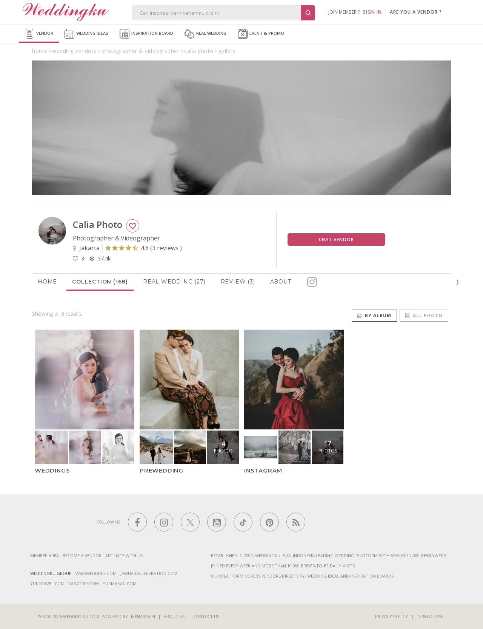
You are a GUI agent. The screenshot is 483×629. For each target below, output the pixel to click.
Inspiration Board (146, 34)
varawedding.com (96, 573)
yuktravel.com (47, 583)
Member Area (44, 555)
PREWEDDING (161, 470)
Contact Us (206, 616)
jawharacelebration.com (148, 573)
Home (47, 281)
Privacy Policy (391, 616)
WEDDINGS (52, 470)
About (280, 281)
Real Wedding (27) (174, 281)
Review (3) (238, 281)
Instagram (263, 470)
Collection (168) (100, 281)
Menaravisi (143, 616)
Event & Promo (261, 34)
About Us (174, 616)
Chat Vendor (336, 239)
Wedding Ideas (86, 34)
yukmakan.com (120, 583)
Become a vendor (82, 555)
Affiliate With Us (124, 555)
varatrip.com (83, 583)
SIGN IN (372, 12)
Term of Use (430, 616)
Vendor (39, 34)
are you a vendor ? (416, 12)
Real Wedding (205, 34)
